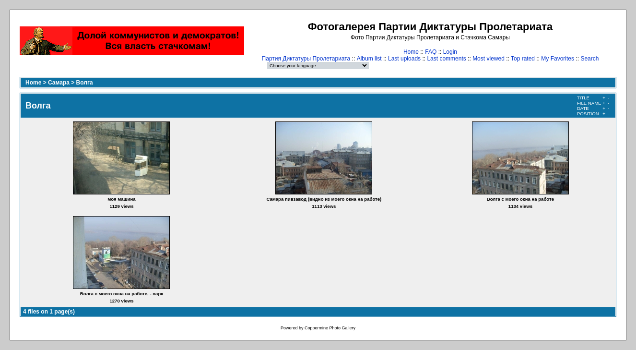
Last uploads (404, 58)
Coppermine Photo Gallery (330, 328)
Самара (59, 82)
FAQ (430, 51)
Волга (84, 82)
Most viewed (488, 58)
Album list (369, 58)
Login (450, 51)
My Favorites (557, 58)
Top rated (523, 58)
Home (411, 51)
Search (589, 58)
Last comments (446, 58)
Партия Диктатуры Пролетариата (306, 58)
